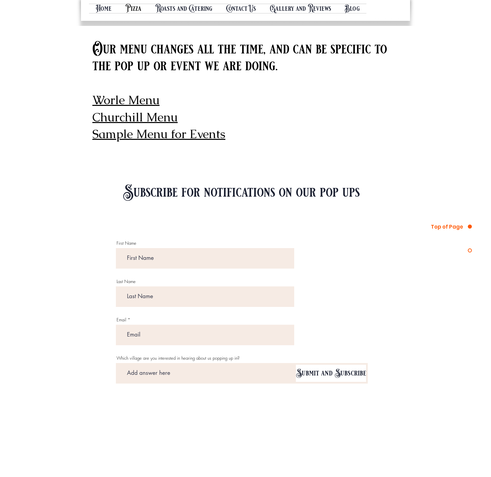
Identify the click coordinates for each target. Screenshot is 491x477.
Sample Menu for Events (158, 134)
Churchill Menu (135, 117)
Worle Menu (126, 100)
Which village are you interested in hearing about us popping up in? (178, 358)
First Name (126, 243)
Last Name (126, 281)
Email (121, 320)
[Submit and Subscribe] (331, 373)
